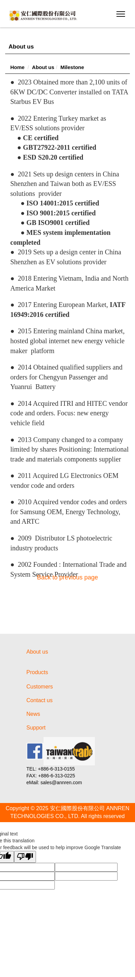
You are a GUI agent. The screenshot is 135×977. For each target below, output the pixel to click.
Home (17, 67)
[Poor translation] (25, 857)
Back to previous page (67, 577)
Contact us (39, 700)
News (33, 714)
